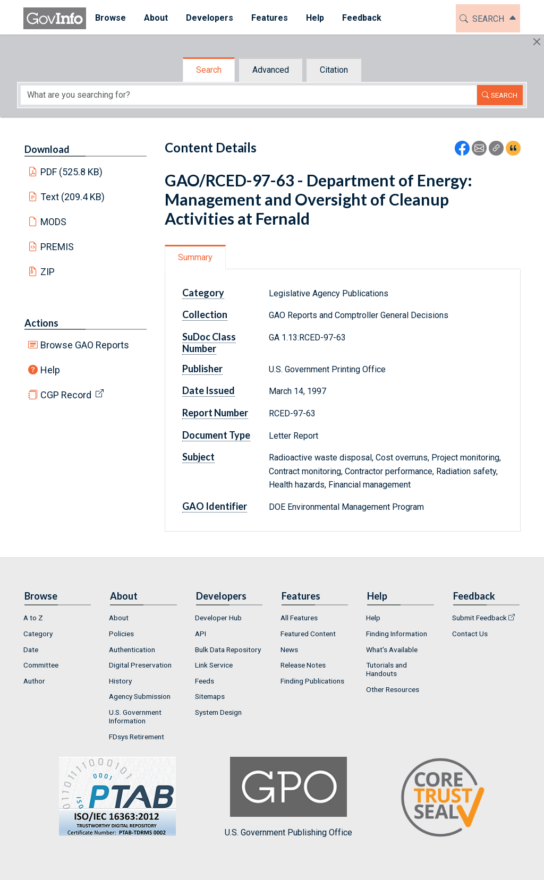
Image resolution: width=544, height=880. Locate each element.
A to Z (33, 617)
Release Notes (303, 665)
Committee (40, 665)
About (119, 617)
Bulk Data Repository (228, 649)
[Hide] (537, 42)
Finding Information (396, 633)
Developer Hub (218, 617)
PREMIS (57, 246)
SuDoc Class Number (209, 342)
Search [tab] (209, 70)
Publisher (202, 368)
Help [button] (315, 18)
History (120, 681)
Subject (198, 457)
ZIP (47, 271)
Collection (204, 314)
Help (50, 369)
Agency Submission (140, 696)
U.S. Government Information (135, 716)
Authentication (132, 649)
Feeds (204, 681)
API (200, 633)
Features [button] (269, 18)
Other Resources (392, 689)
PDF (71, 171)
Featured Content (308, 633)
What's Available (392, 649)
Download (47, 149)
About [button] (156, 18)
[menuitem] (110, 18)
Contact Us (470, 633)
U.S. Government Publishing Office (288, 797)
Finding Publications (312, 681)
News (289, 649)
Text (72, 196)
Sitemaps (210, 696)
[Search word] (248, 95)
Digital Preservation (140, 665)
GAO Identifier (214, 506)
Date (30, 649)
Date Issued (208, 390)
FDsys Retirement (136, 736)
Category (203, 292)
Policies (121, 633)
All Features (299, 617)
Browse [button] (110, 18)
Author (34, 681)
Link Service (214, 665)
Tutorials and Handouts (386, 669)
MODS (53, 221)
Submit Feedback (479, 617)
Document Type (216, 435)
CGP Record (65, 394)
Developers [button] (209, 18)
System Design (218, 712)
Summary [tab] (195, 257)
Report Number (215, 412)
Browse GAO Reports (84, 345)
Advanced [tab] (270, 70)
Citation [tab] (334, 70)
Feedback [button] (361, 18)
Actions (41, 323)
